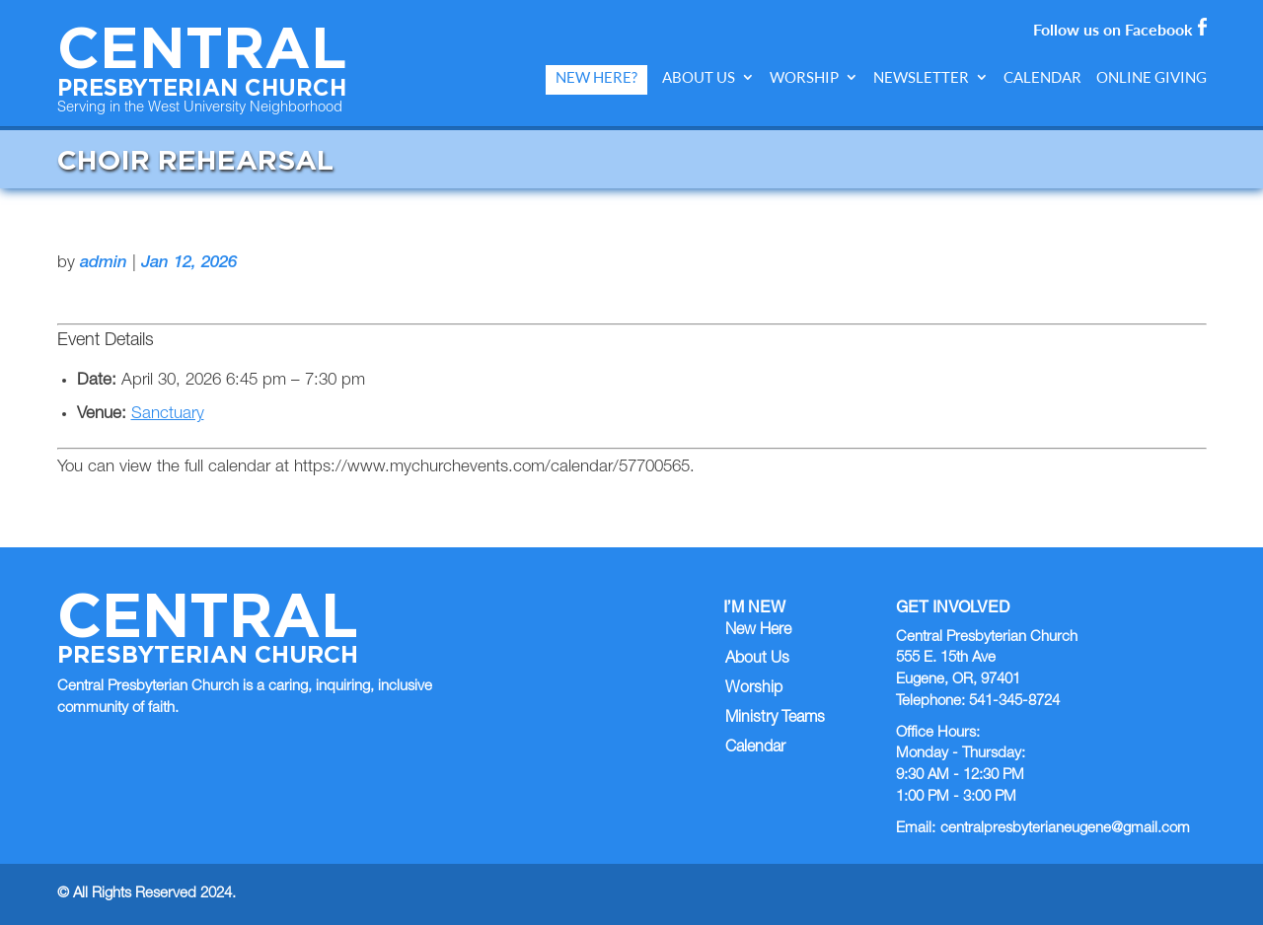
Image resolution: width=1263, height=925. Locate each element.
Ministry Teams (775, 719)
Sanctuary (167, 414)
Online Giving (1151, 77)
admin (103, 263)
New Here (758, 631)
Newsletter (921, 77)
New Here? (596, 77)
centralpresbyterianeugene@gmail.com (1065, 828)
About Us (698, 77)
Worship (804, 77)
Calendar (1042, 77)
